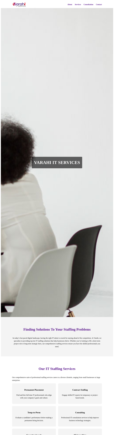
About (69, 4)
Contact (99, 4)
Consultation (88, 4)
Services (78, 4)
